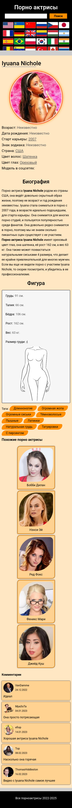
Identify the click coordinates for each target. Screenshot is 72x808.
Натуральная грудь (19, 426)
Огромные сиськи (18, 414)
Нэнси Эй (36, 530)
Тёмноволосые (50, 414)
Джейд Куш (36, 663)
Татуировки (50, 426)
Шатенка (30, 156)
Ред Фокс (36, 574)
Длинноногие (23, 408)
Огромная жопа (53, 408)
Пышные (12, 420)
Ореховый (28, 162)
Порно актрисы (36, 7)
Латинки (34, 420)
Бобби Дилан (36, 485)
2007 (32, 139)
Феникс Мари (36, 619)
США (19, 151)
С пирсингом (15, 433)
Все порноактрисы (28, 798)
